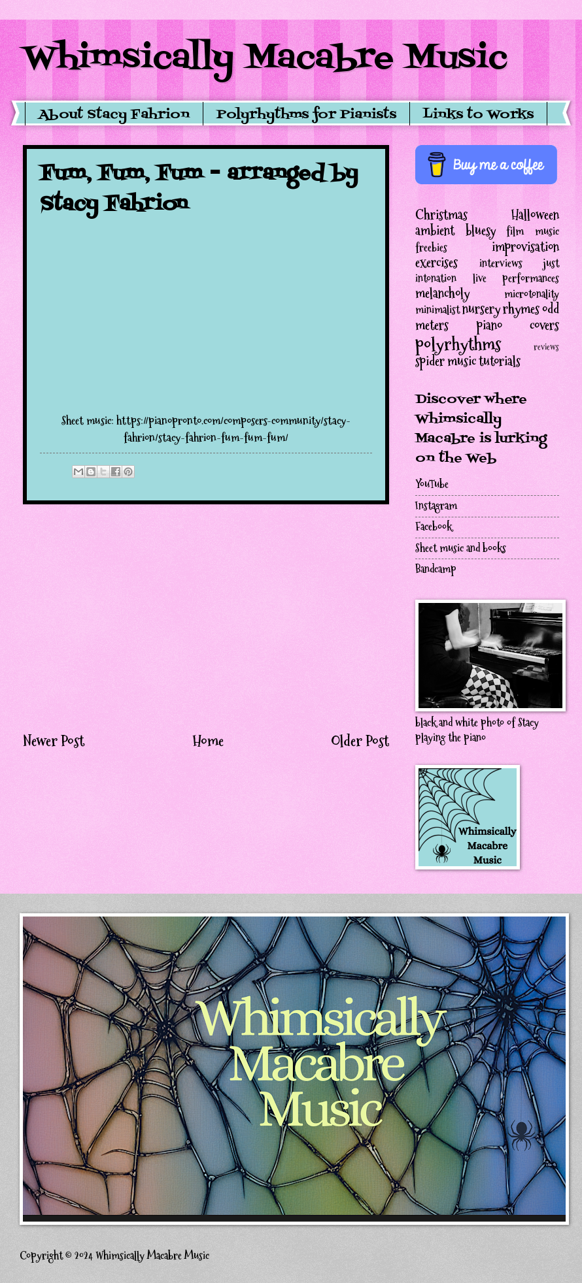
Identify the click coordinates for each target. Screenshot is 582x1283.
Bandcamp (435, 569)
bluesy (481, 230)
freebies (431, 247)
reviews (546, 347)
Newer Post (53, 740)
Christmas (441, 215)
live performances (516, 278)
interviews (500, 263)
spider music (445, 361)
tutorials (500, 361)
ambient (434, 230)
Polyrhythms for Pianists (306, 115)
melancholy (442, 293)
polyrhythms (458, 344)
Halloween (535, 215)
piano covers (518, 325)
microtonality (531, 294)
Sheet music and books (460, 548)
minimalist (437, 309)
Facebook (433, 526)
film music (532, 231)
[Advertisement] (206, 617)
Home (208, 740)
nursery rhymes (500, 309)
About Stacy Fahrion (114, 115)
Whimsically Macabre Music (265, 59)
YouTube (432, 484)
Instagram (436, 505)
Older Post (360, 740)
